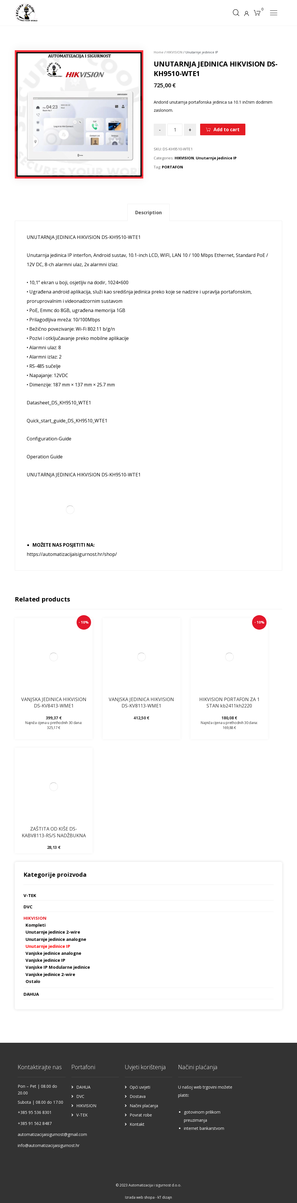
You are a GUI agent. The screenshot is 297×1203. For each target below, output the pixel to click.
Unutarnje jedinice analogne (56, 939)
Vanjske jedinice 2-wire (50, 974)
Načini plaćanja (144, 1105)
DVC (27, 907)
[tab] (148, 212)
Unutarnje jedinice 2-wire (53, 932)
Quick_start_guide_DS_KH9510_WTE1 (67, 420)
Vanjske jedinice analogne (53, 953)
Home (159, 52)
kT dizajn (164, 1197)
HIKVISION (174, 52)
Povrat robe (141, 1115)
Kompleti (36, 925)
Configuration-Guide (49, 438)
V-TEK (29, 895)
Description (148, 212)
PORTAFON (172, 167)
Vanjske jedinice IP (45, 960)
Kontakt (137, 1124)
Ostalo (33, 981)
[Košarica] (257, 12)
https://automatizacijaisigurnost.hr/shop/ (72, 554)
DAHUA (31, 994)
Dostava (138, 1096)
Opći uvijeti (140, 1087)
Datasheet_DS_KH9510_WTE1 (59, 402)
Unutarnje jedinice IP (216, 158)
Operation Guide (45, 456)
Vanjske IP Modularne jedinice (58, 967)
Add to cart (226, 129)
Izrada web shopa (140, 1197)
